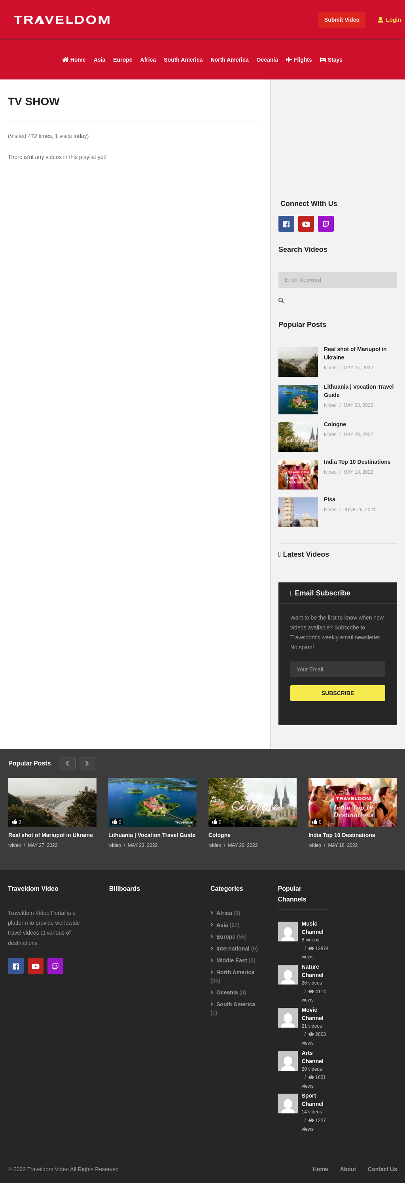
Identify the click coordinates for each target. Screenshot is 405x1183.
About (348, 1169)
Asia (100, 60)
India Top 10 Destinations (357, 462)
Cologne (335, 424)
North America (230, 60)
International (233, 948)
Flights (299, 60)
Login (389, 20)
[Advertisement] (337, 147)
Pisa (329, 499)
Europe (122, 60)
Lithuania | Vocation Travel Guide (151, 835)
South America (183, 60)
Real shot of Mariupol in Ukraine (50, 835)
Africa (148, 60)
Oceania (267, 60)
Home (74, 60)
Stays (331, 60)
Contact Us (382, 1169)
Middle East (231, 960)
